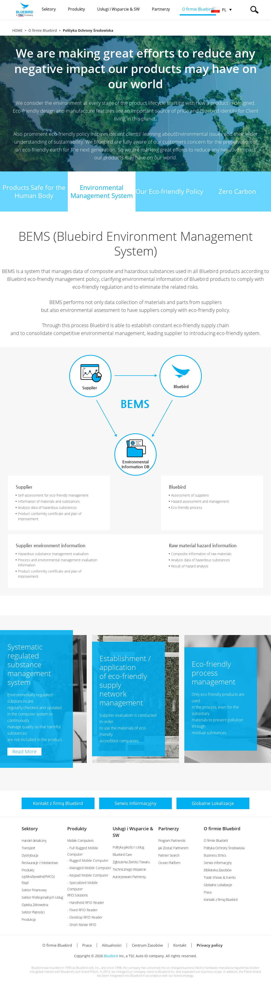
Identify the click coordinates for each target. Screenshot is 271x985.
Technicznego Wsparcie (129, 869)
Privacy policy (210, 945)
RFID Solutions (77, 895)
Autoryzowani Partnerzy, (129, 876)
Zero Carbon (237, 191)
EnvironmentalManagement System (101, 191)
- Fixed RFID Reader (82, 910)
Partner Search (168, 855)
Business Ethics (215, 855)
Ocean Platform (169, 862)
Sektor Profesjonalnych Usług (42, 897)
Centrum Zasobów (147, 945)
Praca (208, 892)
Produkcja (29, 919)
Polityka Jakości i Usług (128, 847)
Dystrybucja (30, 855)
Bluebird (111, 956)
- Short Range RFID (81, 924)
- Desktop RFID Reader (84, 917)
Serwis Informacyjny (218, 862)
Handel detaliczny (34, 840)
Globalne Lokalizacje (218, 884)
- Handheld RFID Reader (85, 902)
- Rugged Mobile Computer (87, 860)
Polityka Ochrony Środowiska (224, 848)
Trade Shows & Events (220, 877)
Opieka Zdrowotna (35, 904)
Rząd (25, 882)
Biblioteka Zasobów (217, 870)
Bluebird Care (122, 854)
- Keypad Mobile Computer (87, 875)
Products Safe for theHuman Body (34, 191)
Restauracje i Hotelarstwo (40, 862)
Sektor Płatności (33, 912)
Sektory (30, 829)
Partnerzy (168, 829)
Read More (24, 751)
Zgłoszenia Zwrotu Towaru (131, 862)
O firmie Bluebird (42, 30)
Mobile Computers (80, 840)
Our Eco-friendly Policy (169, 191)
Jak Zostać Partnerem (173, 848)
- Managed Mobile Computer (89, 867)
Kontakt (179, 945)
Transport (28, 848)
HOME (17, 30)
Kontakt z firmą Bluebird (220, 899)
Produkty (77, 829)
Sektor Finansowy (34, 890)
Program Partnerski (171, 840)
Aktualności (112, 945)
